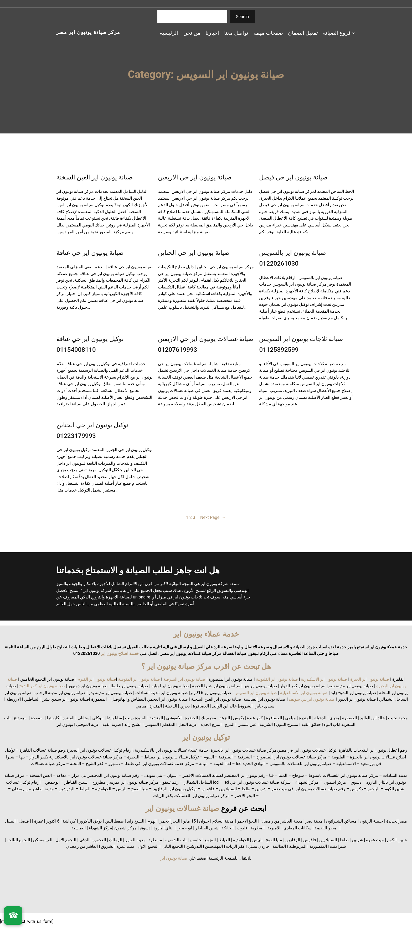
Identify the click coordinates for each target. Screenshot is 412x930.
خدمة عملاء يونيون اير (206, 634)
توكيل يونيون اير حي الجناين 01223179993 (92, 430)
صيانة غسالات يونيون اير (182, 808)
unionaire (142, 597)
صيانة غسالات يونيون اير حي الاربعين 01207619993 (206, 344)
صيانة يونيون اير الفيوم (97, 679)
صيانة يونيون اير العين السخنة (94, 177)
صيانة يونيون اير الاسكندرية (324, 679)
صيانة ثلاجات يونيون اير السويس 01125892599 (301, 344)
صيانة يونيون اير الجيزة (369, 679)
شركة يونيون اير (214, 583)
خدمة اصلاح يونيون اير (119, 653)
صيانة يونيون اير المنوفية (139, 679)
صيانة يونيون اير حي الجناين (193, 252)
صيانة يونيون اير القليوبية (277, 679)
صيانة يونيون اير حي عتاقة (89, 252)
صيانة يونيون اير (174, 858)
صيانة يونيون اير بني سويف (312, 699)
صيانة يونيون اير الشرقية (184, 679)
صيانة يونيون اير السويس (255, 692)
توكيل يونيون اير (206, 737)
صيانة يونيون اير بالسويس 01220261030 (292, 258)
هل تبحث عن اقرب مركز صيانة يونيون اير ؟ (206, 666)
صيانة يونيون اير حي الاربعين (194, 177)
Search (242, 16)
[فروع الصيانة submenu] (353, 32)
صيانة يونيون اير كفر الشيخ (42, 685)
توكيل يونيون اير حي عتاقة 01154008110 (90, 344)
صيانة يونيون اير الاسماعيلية (304, 692)
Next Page (213, 517)
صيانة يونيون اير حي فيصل (293, 177)
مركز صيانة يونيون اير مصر (88, 32)
